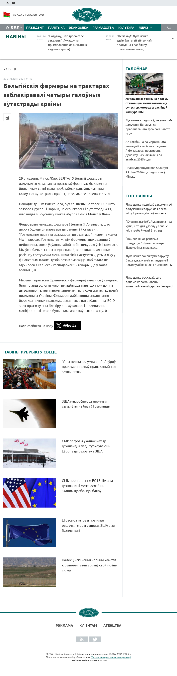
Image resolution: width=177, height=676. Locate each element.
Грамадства (103, 27)
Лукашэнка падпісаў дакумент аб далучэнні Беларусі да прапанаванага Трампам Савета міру (149, 127)
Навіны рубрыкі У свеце (30, 352)
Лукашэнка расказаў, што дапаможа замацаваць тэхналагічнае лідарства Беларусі (149, 282)
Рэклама (64, 625)
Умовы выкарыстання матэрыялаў (111, 657)
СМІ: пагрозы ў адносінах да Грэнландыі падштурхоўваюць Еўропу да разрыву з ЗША (86, 446)
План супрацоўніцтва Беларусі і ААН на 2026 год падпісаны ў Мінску (147, 172)
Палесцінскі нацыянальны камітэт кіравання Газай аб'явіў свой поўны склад (90, 565)
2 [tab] (163, 194)
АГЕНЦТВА (112, 625)
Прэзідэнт (35, 27)
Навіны (16, 36)
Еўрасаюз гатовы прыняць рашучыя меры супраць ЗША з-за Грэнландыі (88, 525)
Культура (126, 27)
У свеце (10, 68)
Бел (15, 27)
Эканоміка (78, 27)
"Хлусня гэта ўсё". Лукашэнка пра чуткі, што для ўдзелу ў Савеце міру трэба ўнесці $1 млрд (149, 226)
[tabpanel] (149, 247)
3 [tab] (170, 194)
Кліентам (88, 625)
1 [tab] (156, 194)
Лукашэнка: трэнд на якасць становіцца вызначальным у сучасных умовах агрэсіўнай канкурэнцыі (147, 105)
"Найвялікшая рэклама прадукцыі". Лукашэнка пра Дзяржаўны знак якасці (145, 243)
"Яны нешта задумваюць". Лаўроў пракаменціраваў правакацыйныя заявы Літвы (89, 367)
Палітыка (56, 27)
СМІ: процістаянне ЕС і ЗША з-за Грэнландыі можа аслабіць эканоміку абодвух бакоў (87, 486)
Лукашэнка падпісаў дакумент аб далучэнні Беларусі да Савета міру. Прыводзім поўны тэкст (149, 209)
